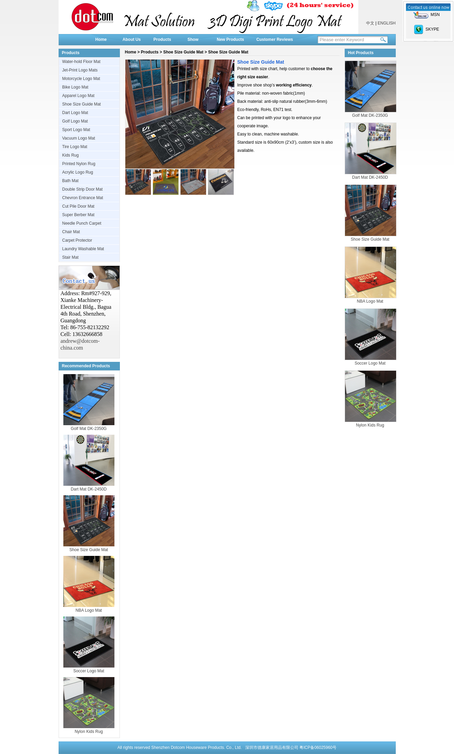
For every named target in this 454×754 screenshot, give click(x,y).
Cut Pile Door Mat (78, 206)
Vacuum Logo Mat (78, 138)
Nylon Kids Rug (89, 731)
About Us (132, 39)
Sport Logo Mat (76, 129)
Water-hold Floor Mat (81, 61)
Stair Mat (70, 257)
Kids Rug (70, 155)
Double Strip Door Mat (82, 189)
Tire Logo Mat (75, 146)
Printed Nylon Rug (78, 163)
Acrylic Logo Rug (77, 172)
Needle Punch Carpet (81, 223)
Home (101, 39)
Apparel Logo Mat (78, 95)
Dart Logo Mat (75, 112)
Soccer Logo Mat (88, 671)
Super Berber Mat (78, 214)
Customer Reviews (274, 39)
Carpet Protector (77, 240)
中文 (370, 23)
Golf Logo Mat (75, 121)
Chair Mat (71, 231)
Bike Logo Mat (75, 87)
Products (162, 39)
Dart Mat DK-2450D (89, 489)
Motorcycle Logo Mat (81, 78)
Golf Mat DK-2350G (89, 428)
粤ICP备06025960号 (317, 747)
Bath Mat (70, 180)
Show (193, 39)
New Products (230, 39)
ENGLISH (387, 23)
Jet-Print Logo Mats (80, 70)
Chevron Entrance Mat (82, 197)
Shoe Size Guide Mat (81, 104)
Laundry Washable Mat (83, 248)
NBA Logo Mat (89, 610)
